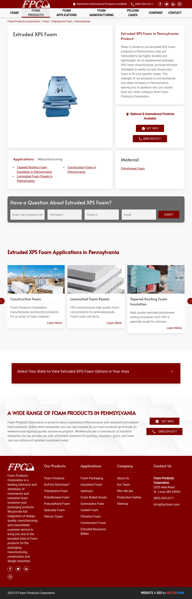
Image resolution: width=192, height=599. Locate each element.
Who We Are (125, 491)
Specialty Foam (54, 510)
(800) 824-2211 (144, 3)
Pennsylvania (82, 21)
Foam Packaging (92, 478)
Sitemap (122, 504)
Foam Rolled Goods (94, 497)
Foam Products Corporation (24, 21)
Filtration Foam (91, 516)
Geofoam (87, 491)
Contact (175, 13)
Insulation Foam (91, 484)
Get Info (150, 128)
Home (14, 13)
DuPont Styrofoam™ (57, 484)
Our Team (123, 484)
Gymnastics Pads (92, 504)
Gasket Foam (89, 510)
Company (156, 13)
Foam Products (36, 13)
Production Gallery (129, 497)
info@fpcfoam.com (166, 504)
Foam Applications (66, 13)
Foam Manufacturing (101, 13)
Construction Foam (93, 523)
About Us (123, 478)
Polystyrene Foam (61, 21)
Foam (45, 21)
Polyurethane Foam (57, 504)
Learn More (54, 323)
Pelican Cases (133, 13)
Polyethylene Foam (56, 497)
